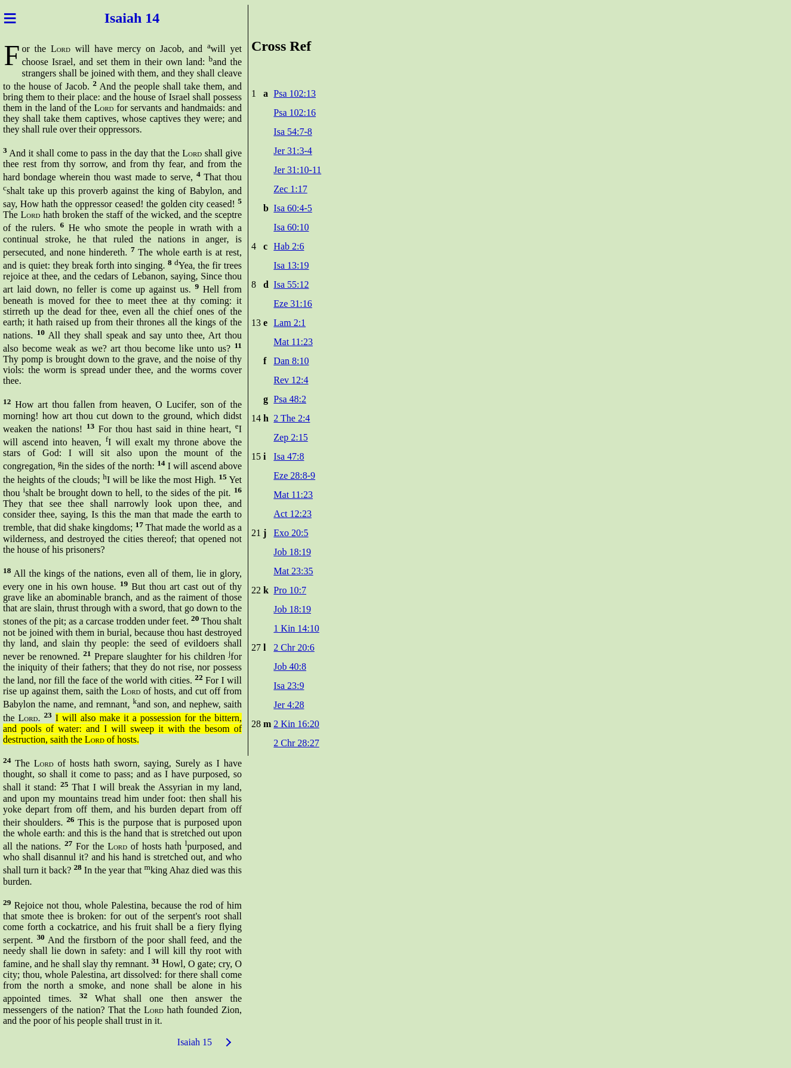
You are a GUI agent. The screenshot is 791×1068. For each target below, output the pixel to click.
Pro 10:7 (289, 590)
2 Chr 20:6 (293, 647)
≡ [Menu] (10, 18)
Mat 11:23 (293, 342)
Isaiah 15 (194, 1042)
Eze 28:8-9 (294, 475)
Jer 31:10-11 (297, 170)
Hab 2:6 (288, 246)
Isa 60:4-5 (292, 208)
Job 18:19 (292, 552)
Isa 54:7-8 (292, 132)
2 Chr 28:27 (296, 743)
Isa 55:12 (291, 284)
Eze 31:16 (292, 303)
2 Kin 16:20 (296, 724)
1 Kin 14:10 (296, 628)
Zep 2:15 (290, 437)
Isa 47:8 (288, 456)
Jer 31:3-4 (292, 151)
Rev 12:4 (290, 380)
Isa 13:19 (291, 265)
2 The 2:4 (291, 418)
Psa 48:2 (289, 399)
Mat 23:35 (293, 571)
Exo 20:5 (290, 533)
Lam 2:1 (289, 323)
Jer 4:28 (288, 705)
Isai (114, 18)
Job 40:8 (289, 666)
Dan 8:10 (291, 361)
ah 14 (145, 18)
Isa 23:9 (288, 686)
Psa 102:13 (294, 93)
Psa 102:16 (294, 112)
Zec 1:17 (290, 189)
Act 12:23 (292, 514)
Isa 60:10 (291, 227)
